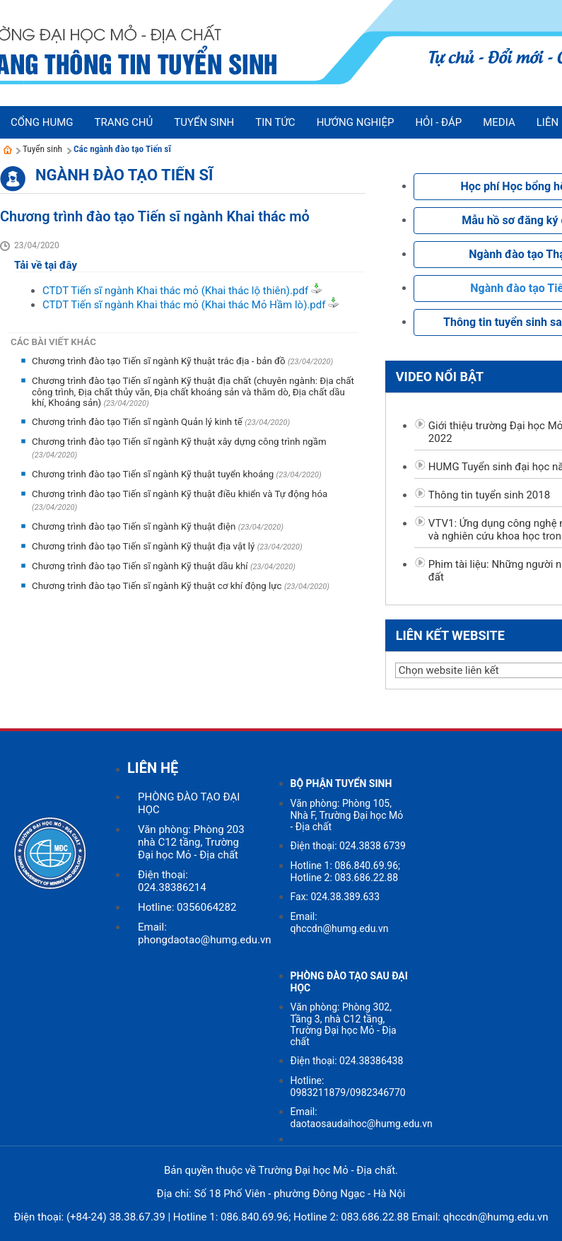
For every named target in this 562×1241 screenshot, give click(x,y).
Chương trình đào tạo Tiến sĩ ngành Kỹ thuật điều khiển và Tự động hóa (179, 494)
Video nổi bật (440, 376)
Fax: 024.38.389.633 (335, 896)
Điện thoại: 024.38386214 (172, 881)
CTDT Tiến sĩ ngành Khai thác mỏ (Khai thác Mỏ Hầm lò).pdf (183, 304)
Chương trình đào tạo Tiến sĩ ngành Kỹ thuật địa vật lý (144, 546)
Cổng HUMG (42, 122)
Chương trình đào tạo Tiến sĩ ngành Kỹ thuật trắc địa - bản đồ (160, 361)
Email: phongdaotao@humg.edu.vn (204, 933)
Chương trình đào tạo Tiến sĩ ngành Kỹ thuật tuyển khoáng (154, 474)
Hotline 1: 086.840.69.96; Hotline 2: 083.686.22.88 (345, 871)
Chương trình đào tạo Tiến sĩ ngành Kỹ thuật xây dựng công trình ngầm (179, 441)
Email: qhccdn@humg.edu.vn (340, 922)
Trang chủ (123, 122)
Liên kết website (450, 635)
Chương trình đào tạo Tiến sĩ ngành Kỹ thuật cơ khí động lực (158, 586)
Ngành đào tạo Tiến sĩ (124, 175)
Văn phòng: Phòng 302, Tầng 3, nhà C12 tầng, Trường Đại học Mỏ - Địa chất (344, 1024)
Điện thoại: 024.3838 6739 (348, 845)
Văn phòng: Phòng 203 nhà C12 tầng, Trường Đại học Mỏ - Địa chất (191, 842)
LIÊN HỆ (152, 767)
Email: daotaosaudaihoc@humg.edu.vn (362, 1117)
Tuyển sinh (42, 149)
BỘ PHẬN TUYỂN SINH (341, 783)
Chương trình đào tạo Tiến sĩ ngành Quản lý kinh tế (138, 421)
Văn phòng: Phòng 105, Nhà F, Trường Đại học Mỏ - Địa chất (347, 815)
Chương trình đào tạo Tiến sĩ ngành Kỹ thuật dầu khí (141, 566)
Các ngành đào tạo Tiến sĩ (122, 149)
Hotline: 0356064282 (187, 907)
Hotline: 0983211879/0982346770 (348, 1086)
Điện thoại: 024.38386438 (347, 1060)
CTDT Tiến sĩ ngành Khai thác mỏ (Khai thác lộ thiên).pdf (175, 290)
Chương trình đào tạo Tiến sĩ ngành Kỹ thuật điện (135, 526)
